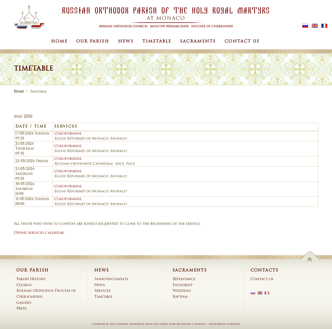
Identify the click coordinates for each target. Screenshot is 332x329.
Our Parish (92, 42)
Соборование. (68, 133)
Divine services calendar (39, 233)
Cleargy (24, 285)
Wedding (181, 291)
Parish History (31, 279)
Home (59, 42)
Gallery (23, 303)
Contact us (242, 42)
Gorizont (233, 324)
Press (21, 308)
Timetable (156, 42)
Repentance (183, 279)
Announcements (111, 279)
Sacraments (198, 42)
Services (102, 291)
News (126, 42)
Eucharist (182, 285)
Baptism (180, 297)
